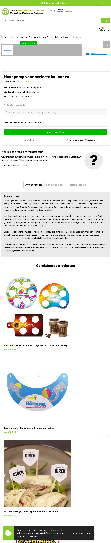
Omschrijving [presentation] (33, 184)
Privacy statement (65, 504)
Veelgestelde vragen (66, 447)
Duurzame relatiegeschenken (14, 496)
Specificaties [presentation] (54, 184)
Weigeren (88, 533)
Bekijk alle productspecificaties (19, 96)
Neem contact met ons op (15, 164)
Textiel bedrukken (9, 508)
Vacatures (61, 492)
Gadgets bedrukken (10, 500)
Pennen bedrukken (9, 488)
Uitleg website (63, 455)
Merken (4, 515)
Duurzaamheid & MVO (66, 475)
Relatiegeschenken (18, 37)
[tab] (33, 184)
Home (4, 37)
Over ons (61, 488)
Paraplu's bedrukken (10, 512)
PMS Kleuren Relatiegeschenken (71, 463)
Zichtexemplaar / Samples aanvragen (73, 471)
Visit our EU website (65, 515)
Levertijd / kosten (64, 451)
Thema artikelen (36, 37)
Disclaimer (61, 508)
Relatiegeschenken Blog (68, 496)
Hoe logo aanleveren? (66, 467)
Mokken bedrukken (9, 504)
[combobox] (51, 20)
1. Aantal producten (15, 105)
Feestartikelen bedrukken (58, 37)
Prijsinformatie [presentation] (76, 184)
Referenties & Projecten (67, 500)
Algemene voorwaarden (67, 512)
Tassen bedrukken (9, 492)
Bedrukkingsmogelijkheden (69, 459)
